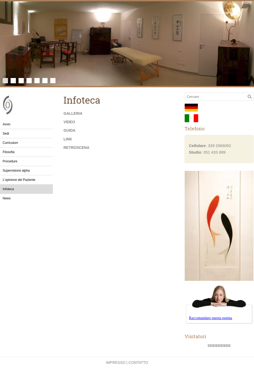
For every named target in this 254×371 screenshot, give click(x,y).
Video (69, 122)
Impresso (115, 362)
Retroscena (76, 147)
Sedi (6, 133)
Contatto (138, 362)
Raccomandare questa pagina (210, 318)
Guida (69, 130)
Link (68, 139)
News (7, 198)
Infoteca (8, 189)
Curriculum (10, 143)
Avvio (6, 124)
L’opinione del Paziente (19, 180)
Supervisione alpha (16, 170)
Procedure (10, 161)
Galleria (73, 113)
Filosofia (9, 152)
